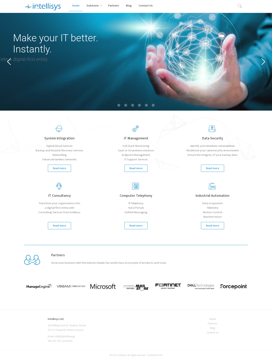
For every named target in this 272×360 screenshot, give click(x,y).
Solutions (93, 5)
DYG (160, 355)
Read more (57, 168)
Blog (129, 5)
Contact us (212, 332)
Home (75, 5)
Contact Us (146, 5)
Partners (113, 5)
